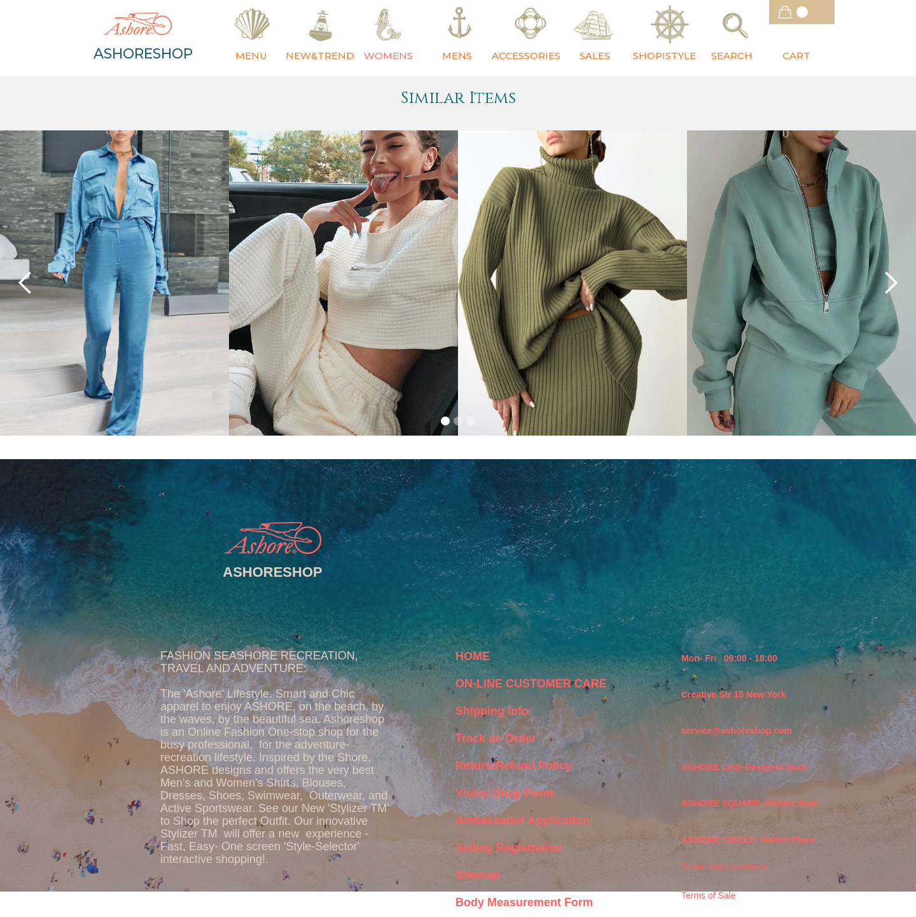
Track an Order (495, 738)
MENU (251, 56)
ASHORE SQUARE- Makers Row (749, 803)
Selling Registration (509, 847)
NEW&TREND (320, 56)
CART (796, 56)
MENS (457, 56)
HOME (472, 656)
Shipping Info (492, 711)
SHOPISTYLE (664, 56)
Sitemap (477, 875)
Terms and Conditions (724, 867)
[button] (802, 12)
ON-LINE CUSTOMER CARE (531, 683)
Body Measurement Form (524, 902)
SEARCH (732, 56)
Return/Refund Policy (513, 765)
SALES (594, 56)
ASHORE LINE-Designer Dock (744, 767)
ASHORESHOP (143, 54)
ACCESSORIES (526, 56)
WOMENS (388, 56)
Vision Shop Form (504, 793)
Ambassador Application (522, 820)
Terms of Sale (708, 895)
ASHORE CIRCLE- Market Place (748, 839)
